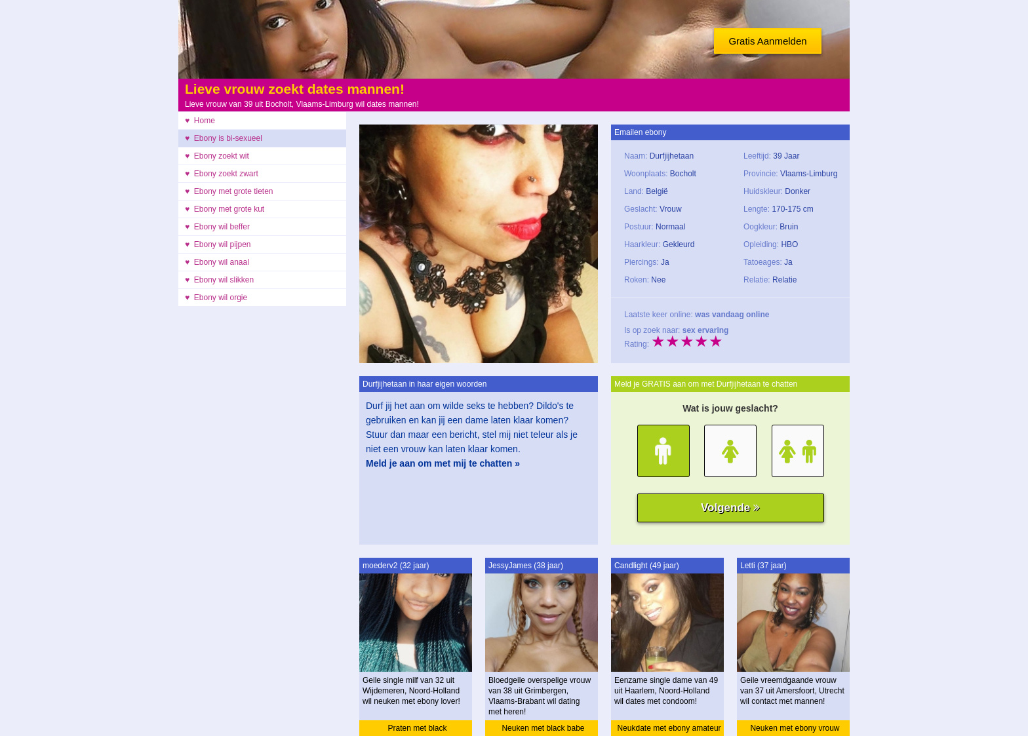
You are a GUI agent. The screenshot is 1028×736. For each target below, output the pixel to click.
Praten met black (416, 728)
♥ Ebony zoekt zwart (221, 173)
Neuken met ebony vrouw (794, 728)
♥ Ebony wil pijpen (218, 244)
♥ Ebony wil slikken (219, 279)
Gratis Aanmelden (767, 41)
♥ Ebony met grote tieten (229, 191)
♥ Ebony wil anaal (217, 262)
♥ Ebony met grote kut (224, 209)
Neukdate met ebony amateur (669, 728)
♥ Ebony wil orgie (216, 297)
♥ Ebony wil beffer (217, 226)
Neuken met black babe (543, 728)
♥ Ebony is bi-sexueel (223, 138)
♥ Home (200, 120)
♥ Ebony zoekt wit (217, 156)
